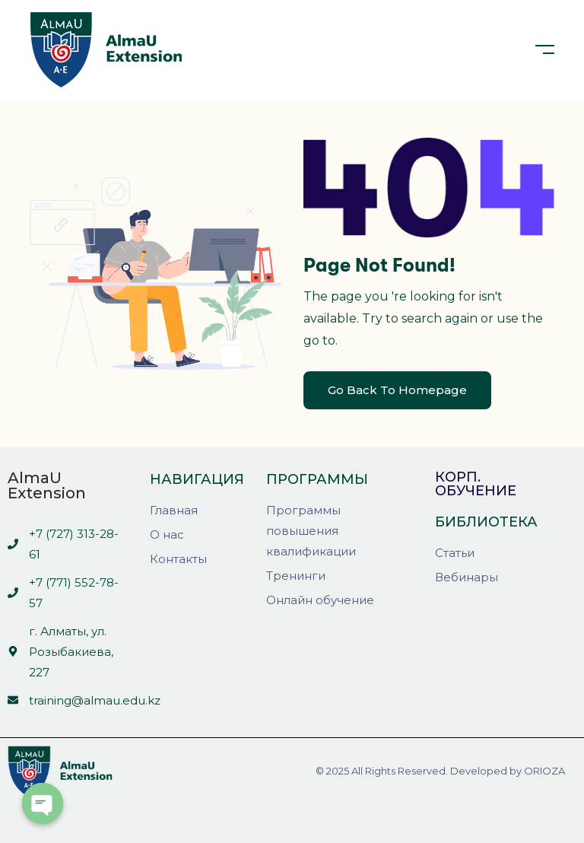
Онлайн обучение (320, 600)
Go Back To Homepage (397, 390)
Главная (174, 510)
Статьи (454, 553)
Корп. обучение (475, 484)
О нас (167, 534)
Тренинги (295, 575)
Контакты (178, 559)
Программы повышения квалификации (311, 530)
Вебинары (466, 577)
